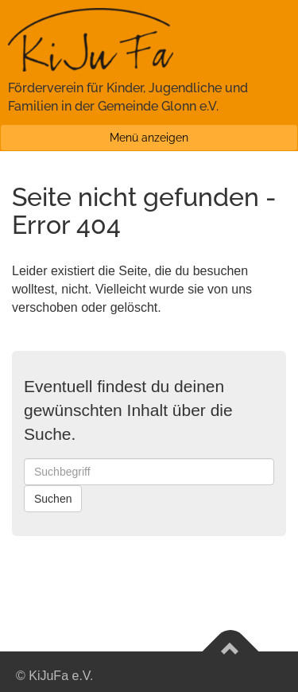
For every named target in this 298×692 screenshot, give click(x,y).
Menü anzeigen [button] (149, 137)
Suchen (53, 498)
